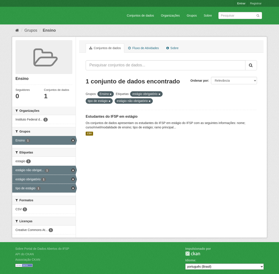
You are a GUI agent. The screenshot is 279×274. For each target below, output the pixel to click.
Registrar (256, 3)
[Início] (17, 30)
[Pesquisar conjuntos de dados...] (165, 65)
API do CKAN (24, 254)
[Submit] (258, 15)
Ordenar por (199, 80)
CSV (89, 133)
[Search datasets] (240, 15)
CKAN (192, 253)
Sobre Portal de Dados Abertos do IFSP (42, 248)
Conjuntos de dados (140, 15)
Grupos (192, 15)
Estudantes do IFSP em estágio (112, 116)
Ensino (49, 30)
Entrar (241, 3)
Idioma (190, 260)
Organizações (170, 15)
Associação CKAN (27, 259)
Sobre (208, 15)
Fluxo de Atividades (143, 48)
